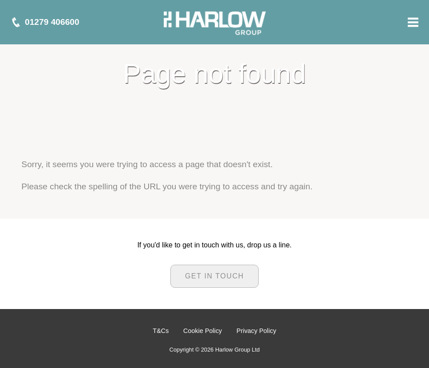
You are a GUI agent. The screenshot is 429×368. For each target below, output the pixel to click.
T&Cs (161, 330)
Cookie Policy (202, 330)
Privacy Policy (256, 330)
